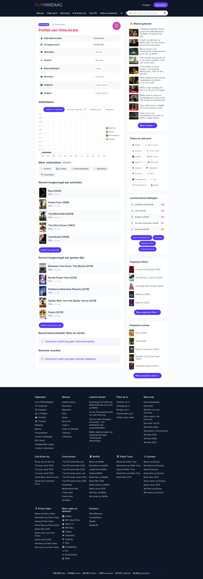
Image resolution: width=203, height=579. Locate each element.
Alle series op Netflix (98, 496)
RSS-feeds (40, 440)
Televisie (66, 433)
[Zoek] (165, 13)
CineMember (139, 179)
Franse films (67, 492)
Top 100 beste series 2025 (74, 481)
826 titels (99, 60)
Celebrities (67, 436)
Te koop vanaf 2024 (44, 465)
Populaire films (147, 243)
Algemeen (66, 410)
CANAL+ (137, 156)
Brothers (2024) (142, 217)
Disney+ (137, 151)
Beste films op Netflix (98, 477)
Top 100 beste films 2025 (73, 469)
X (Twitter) (41, 413)
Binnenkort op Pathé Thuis (129, 465)
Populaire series (147, 249)
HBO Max (152, 162)
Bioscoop (66, 421)
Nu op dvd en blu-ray (44, 462)
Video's (65, 425)
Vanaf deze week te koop (47, 477)
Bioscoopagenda (151, 402)
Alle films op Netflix (97, 492)
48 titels (99, 52)
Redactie (39, 425)
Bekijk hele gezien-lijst (51, 325)
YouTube (40, 417)
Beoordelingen (51, 68)
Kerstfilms (66, 500)
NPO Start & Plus (71, 520)
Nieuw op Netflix (96, 462)
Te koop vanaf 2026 (44, 473)
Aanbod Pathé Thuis (126, 469)
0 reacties (100, 77)
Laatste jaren (95, 109)
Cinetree (137, 174)
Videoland (151, 168)
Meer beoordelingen (141, 237)
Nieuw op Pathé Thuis (126, 462)
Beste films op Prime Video (47, 525)
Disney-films (67, 496)
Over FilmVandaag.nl (44, 402)
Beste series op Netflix (99, 485)
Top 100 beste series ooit (73, 473)
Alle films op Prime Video (46, 543)
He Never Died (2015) (144, 205)
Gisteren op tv (123, 402)
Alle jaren (110, 109)
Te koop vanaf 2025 (44, 469)
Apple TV (137, 162)
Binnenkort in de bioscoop (156, 431)
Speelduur (100, 168)
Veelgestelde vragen (44, 444)
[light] (126, 13)
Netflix (136, 145)
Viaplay (136, 168)
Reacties (48, 76)
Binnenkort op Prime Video (47, 517)
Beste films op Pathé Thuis (129, 473)
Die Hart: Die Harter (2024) (146, 223)
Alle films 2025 (150, 434)
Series (65, 417)
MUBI (154, 185)
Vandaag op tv (123, 406)
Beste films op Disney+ (154, 473)
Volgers (48, 93)
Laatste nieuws (68, 402)
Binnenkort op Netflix (98, 465)
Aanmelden (161, 5)
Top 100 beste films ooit (73, 462)
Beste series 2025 (97, 488)
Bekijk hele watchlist (50, 250)
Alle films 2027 (150, 442)
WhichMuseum (95, 513)
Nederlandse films (70, 488)
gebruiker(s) (102, 93)
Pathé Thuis (151, 145)
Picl (153, 179)
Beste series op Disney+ (155, 481)
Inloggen (146, 5)
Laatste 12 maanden (54, 109)
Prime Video (152, 151)
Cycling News (95, 517)
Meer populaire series (146, 375)
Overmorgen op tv (125, 413)
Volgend (48, 85)
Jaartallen (47, 175)
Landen (61, 168)
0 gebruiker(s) (102, 85)
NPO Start (152, 156)
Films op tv (122, 397)
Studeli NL (93, 525)
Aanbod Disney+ (151, 469)
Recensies (67, 406)
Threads (40, 421)
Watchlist (49, 52)
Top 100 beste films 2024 (73, 465)
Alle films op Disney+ (153, 488)
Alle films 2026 (150, 438)
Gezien (47, 60)
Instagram (41, 410)
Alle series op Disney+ (154, 492)
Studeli (92, 521)
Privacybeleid (41, 433)
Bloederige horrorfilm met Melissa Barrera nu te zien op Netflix (101, 405)
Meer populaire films (146, 312)
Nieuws (38, 429)
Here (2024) (140, 211)
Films (64, 413)
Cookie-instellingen (43, 436)
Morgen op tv (123, 410)
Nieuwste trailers (151, 427)
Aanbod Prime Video (44, 521)
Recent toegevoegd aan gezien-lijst (61, 257)
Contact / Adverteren (44, 448)
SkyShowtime (139, 185)
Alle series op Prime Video (47, 547)
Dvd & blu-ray (42, 456)
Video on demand (70, 429)
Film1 (150, 174)
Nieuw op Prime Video (45, 513)
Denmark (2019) (142, 229)
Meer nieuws (146, 125)
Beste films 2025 (96, 481)
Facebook (41, 406)
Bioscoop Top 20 (151, 423)
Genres (46, 168)
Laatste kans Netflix (98, 469)
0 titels (98, 68)
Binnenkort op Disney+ (154, 465)
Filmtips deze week (125, 417)
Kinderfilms (67, 485)
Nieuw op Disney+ (152, 462)
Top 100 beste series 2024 (74, 477)
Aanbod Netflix (96, 473)
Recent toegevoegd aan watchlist (60, 182)
